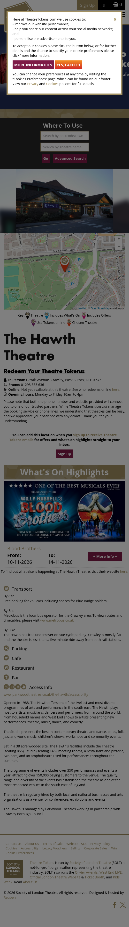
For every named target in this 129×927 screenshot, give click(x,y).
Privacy (32, 83)
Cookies (52, 83)
